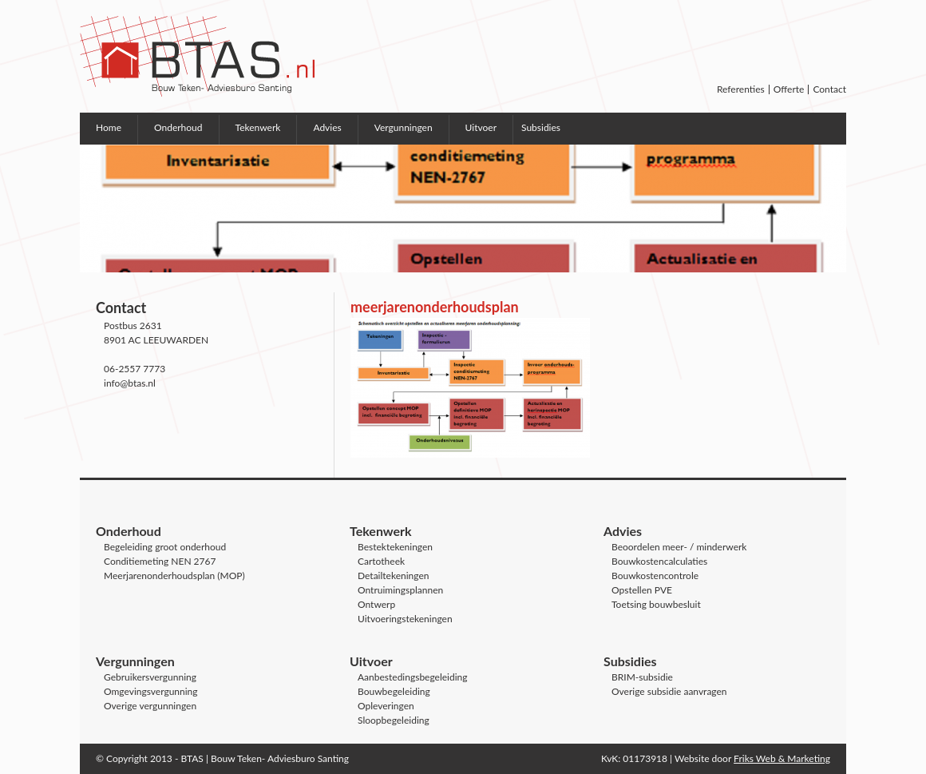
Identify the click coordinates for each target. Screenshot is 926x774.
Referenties (741, 89)
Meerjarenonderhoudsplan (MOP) (174, 575)
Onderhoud (178, 127)
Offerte (789, 89)
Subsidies (540, 127)
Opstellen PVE (641, 590)
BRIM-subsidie (642, 677)
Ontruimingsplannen (400, 590)
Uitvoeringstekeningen (405, 619)
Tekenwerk (258, 127)
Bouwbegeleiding (394, 691)
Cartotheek (381, 561)
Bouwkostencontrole (654, 575)
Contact (829, 89)
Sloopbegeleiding (393, 720)
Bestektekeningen (395, 547)
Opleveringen (386, 706)
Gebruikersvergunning (150, 677)
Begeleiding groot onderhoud (165, 547)
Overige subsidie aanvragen (669, 691)
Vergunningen (403, 127)
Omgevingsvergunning (151, 691)
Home (108, 127)
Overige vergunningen (150, 706)
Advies (327, 127)
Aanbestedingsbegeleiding (413, 677)
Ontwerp (376, 604)
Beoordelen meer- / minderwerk (678, 547)
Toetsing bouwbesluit (656, 604)
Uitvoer (481, 127)
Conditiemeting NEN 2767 (160, 561)
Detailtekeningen (393, 575)
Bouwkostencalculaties (659, 561)
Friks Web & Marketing (782, 758)
